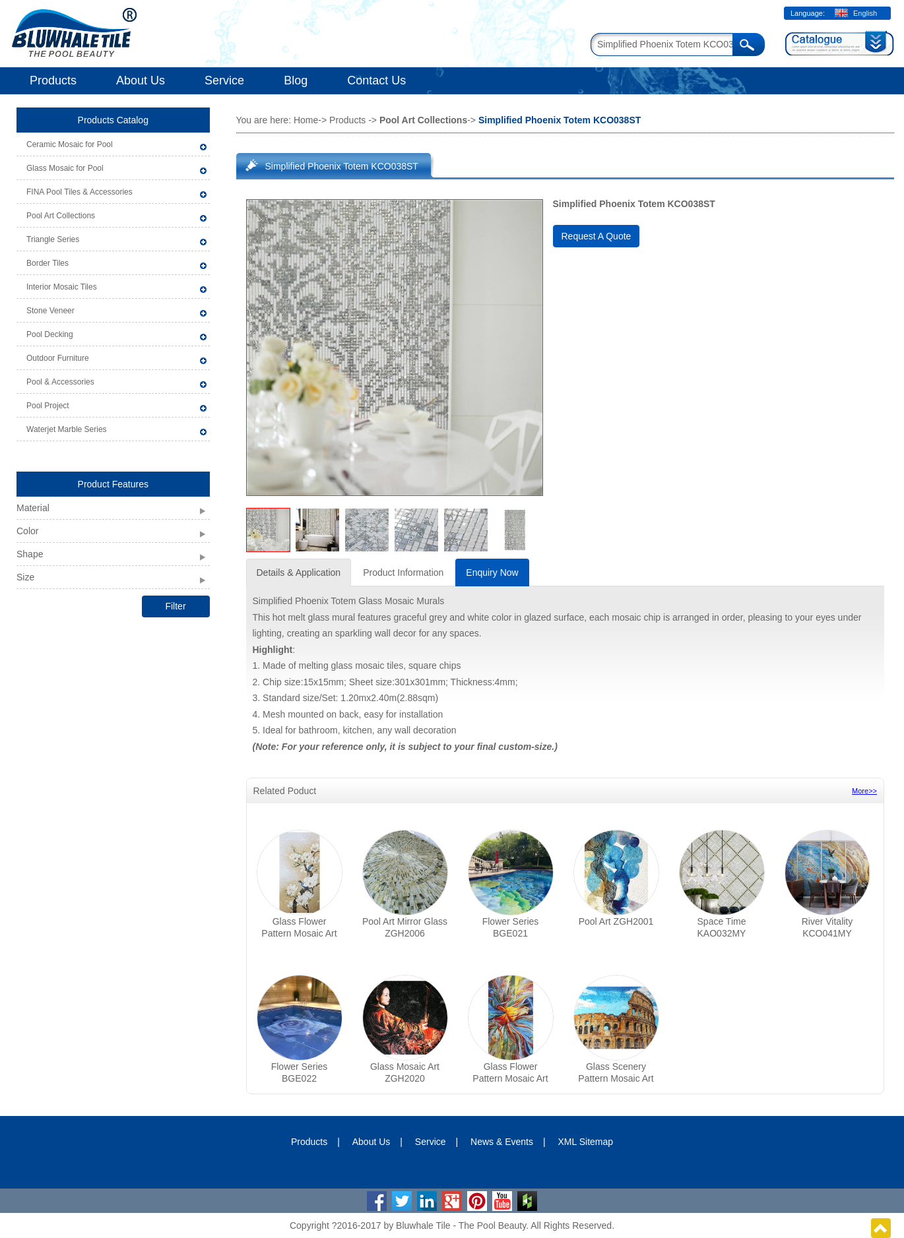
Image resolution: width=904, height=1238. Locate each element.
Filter (175, 606)
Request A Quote (596, 236)
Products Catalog (113, 120)
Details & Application (299, 572)
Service (224, 80)
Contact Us (376, 80)
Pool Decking (49, 334)
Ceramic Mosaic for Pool (69, 144)
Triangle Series (52, 239)
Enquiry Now (492, 572)
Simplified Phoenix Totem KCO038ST (341, 166)
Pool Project (47, 405)
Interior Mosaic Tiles (61, 287)
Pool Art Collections (60, 215)
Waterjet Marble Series (66, 429)
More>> (864, 791)
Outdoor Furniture (57, 358)
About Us (140, 80)
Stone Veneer (50, 310)
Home (306, 120)
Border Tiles (47, 263)
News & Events (501, 1141)
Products (53, 80)
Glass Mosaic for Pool (65, 168)
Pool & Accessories (60, 382)
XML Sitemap (586, 1141)
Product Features (113, 484)
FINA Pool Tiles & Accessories (79, 192)
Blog (295, 80)
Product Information (403, 572)
